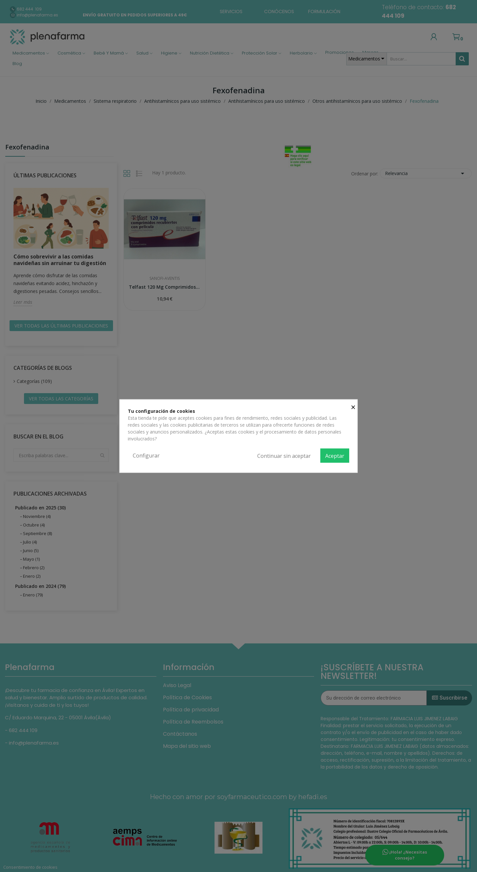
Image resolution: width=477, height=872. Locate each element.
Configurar (146, 455)
